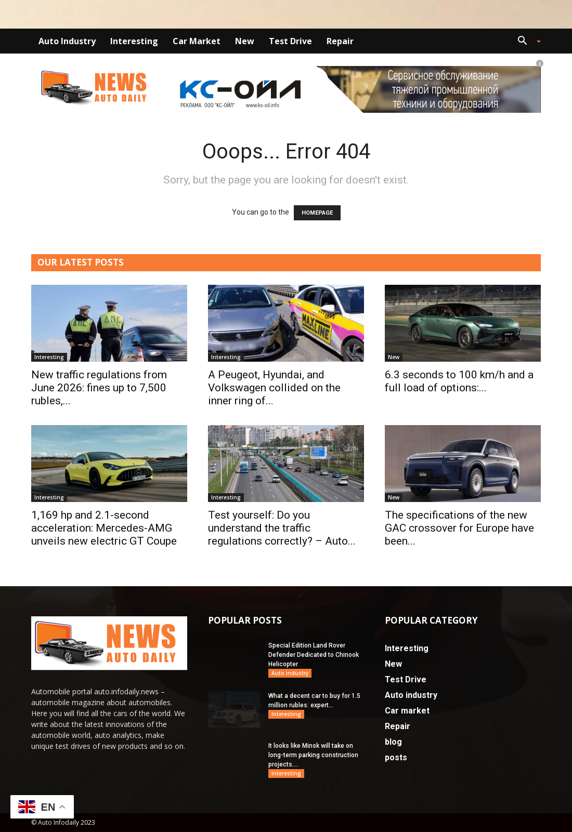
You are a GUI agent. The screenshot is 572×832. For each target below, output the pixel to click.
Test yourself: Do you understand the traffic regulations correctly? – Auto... (282, 528)
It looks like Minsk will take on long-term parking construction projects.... (313, 755)
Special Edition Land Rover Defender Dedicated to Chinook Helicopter (313, 655)
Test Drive (290, 41)
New (244, 41)
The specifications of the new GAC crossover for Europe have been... (459, 528)
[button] (525, 42)
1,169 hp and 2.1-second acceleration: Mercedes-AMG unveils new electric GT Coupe (104, 528)
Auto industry (67, 41)
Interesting (134, 41)
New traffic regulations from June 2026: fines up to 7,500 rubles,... (99, 387)
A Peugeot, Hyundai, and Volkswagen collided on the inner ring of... (274, 387)
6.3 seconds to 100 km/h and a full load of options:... (459, 381)
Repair (340, 41)
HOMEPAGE (317, 212)
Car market (196, 41)
